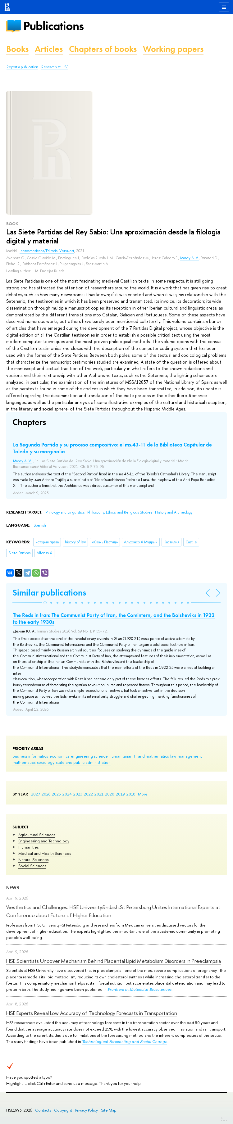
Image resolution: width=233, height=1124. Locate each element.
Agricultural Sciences (36, 834)
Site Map (108, 1110)
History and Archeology (174, 512)
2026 (46, 794)
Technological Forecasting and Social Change (124, 1041)
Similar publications (49, 592)
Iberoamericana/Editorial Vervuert (47, 250)
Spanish (40, 525)
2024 (67, 794)
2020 (109, 794)
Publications (53, 26)
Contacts (43, 1110)
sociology (45, 762)
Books (17, 48)
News (12, 887)
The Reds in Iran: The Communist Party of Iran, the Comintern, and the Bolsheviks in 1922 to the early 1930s (114, 618)
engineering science (89, 756)
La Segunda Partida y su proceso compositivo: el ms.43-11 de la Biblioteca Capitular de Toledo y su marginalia (112, 448)
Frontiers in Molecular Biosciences (139, 989)
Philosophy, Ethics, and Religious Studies (120, 512)
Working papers (173, 48)
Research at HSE (54, 67)
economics (59, 756)
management (190, 756)
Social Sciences (32, 865)
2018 (130, 794)
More (143, 794)
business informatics (30, 756)
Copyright (63, 1110)
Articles (49, 48)
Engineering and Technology (43, 841)
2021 (98, 794)
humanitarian (120, 756)
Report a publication (22, 67)
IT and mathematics (151, 756)
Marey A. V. (189, 258)
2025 (56, 794)
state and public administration (83, 762)
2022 (88, 794)
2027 (35, 794)
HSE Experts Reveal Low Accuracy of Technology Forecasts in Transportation (91, 1013)
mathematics (23, 762)
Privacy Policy (86, 1110)
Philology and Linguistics (65, 512)
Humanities (28, 847)
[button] (45, 603)
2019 (120, 794)
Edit (224, 1118)
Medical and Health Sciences (44, 853)
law (173, 756)
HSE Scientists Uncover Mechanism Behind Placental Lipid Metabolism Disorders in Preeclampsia (113, 960)
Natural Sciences (33, 859)
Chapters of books (103, 48)
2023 (77, 794)
